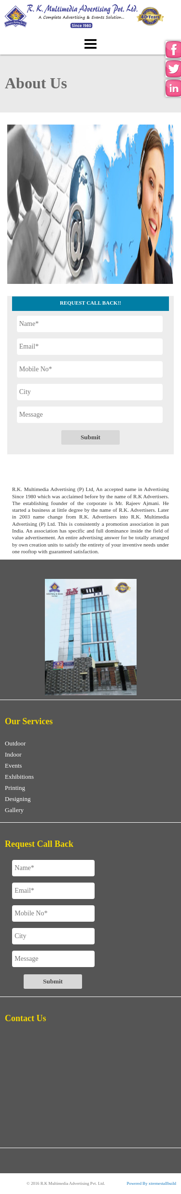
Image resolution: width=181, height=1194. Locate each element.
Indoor (13, 754)
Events (13, 765)
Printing (15, 787)
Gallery (14, 810)
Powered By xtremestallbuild (151, 1183)
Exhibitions (19, 776)
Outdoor (15, 743)
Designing (17, 798)
